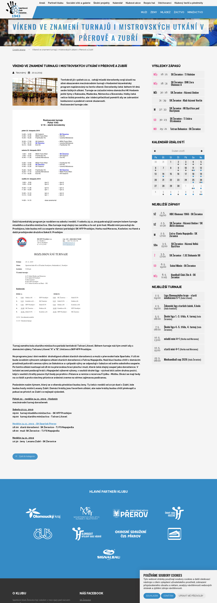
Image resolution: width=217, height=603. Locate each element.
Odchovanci (164, 3)
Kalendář (118, 3)
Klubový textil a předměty (189, 3)
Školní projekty (101, 3)
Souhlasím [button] (152, 596)
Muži (144, 12)
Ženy (153, 12)
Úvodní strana (19, 50)
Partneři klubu (55, 3)
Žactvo (179, 12)
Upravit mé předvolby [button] (191, 596)
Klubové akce (133, 3)
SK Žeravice (85, 600)
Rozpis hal (149, 3)
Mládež (165, 12)
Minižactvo (195, 12)
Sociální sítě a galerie (78, 3)
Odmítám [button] (168, 596)
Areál (42, 3)
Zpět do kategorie (25, 456)
